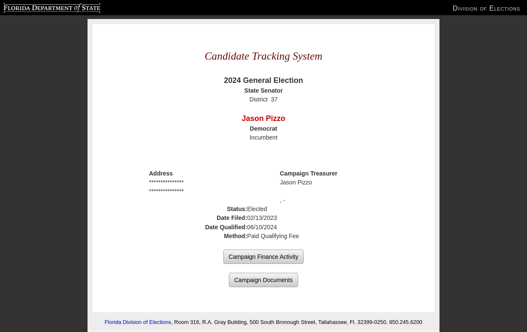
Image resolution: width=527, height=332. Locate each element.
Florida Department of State (35, 7)
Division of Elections (486, 8)
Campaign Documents (263, 280)
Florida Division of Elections (138, 322)
